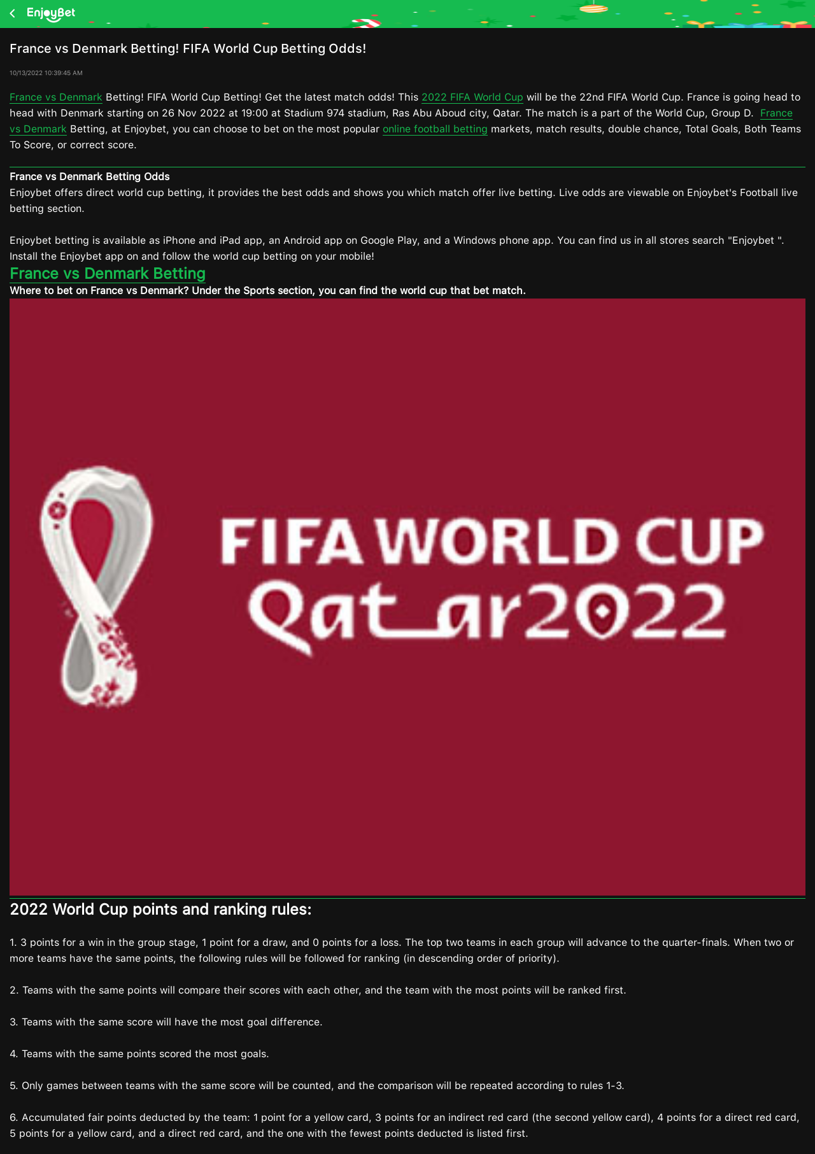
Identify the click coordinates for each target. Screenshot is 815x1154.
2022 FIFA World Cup (472, 97)
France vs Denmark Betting (108, 273)
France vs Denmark (56, 97)
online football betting (435, 129)
